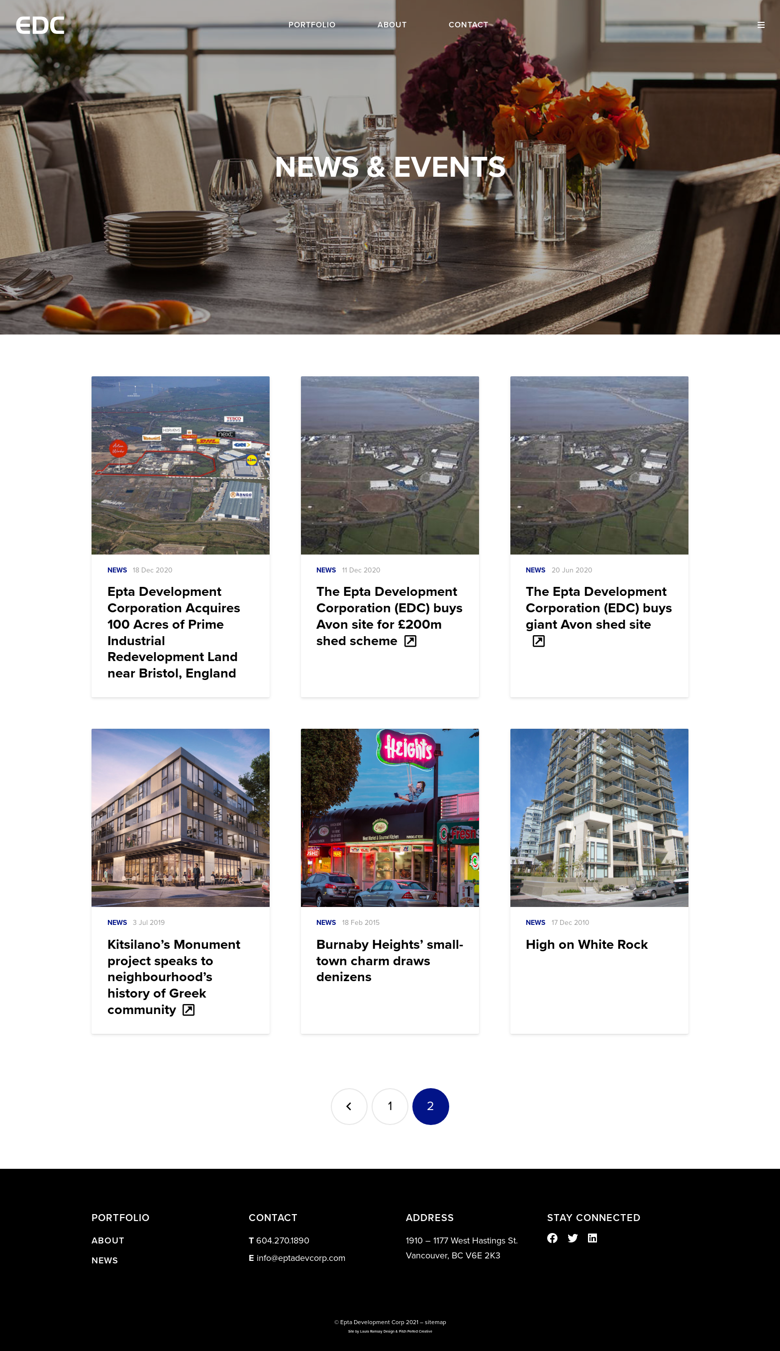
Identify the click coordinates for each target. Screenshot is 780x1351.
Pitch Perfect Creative (415, 1332)
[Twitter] (573, 1238)
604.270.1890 (282, 1240)
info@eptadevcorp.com (301, 1257)
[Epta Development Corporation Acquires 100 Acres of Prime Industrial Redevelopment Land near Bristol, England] (181, 465)
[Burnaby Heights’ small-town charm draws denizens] (390, 818)
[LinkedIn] (592, 1238)
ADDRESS (430, 1218)
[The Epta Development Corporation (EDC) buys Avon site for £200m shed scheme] (390, 465)
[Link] (40, 25)
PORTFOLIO (121, 1218)
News (117, 570)
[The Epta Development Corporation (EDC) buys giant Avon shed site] (599, 465)
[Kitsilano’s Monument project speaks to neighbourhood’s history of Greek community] (181, 818)
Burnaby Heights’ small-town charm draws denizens (389, 961)
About (108, 1240)
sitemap (435, 1322)
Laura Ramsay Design (377, 1332)
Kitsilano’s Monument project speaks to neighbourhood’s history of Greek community (173, 977)
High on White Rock (587, 944)
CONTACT (273, 1218)
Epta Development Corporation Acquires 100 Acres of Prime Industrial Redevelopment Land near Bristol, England (173, 632)
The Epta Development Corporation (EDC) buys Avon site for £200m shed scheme (389, 616)
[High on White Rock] (599, 818)
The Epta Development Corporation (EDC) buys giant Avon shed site (599, 608)
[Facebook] (552, 1238)
